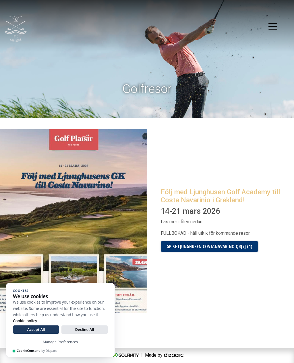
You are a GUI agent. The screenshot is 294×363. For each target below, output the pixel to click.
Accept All (36, 329)
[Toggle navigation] (273, 26)
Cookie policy (25, 320)
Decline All (84, 329)
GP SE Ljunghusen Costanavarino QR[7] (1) (209, 246)
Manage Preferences (60, 341)
